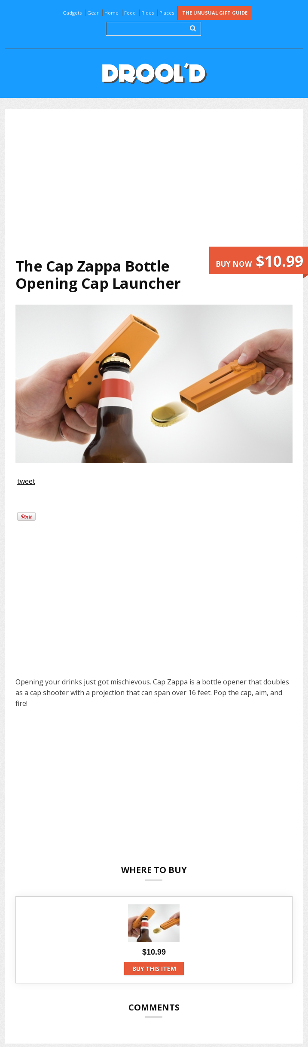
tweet (26, 481)
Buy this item (154, 969)
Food (130, 12)
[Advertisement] (160, 183)
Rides (147, 12)
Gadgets (72, 12)
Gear (93, 12)
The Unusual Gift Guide (214, 12)
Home (111, 12)
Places (166, 12)
